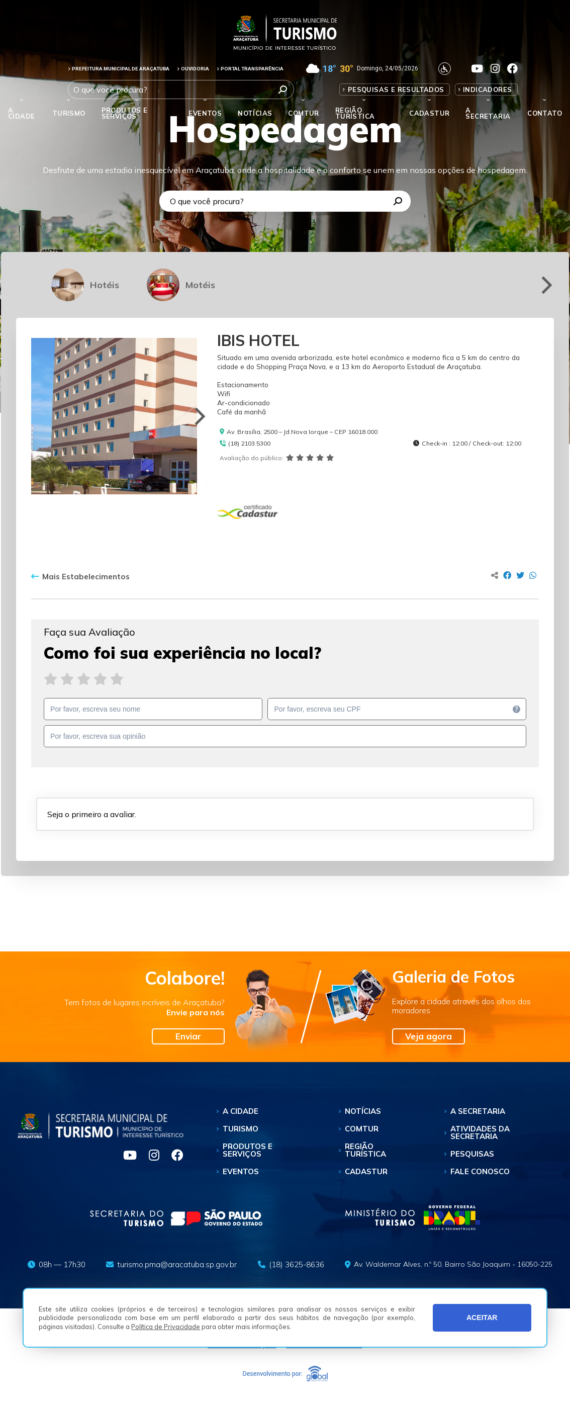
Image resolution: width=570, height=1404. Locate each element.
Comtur (303, 113)
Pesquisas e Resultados (396, 89)
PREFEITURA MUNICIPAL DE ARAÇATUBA (118, 68)
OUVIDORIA (193, 68)
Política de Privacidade (165, 1327)
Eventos (241, 1171)
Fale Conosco (480, 1171)
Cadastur (429, 113)
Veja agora (428, 1036)
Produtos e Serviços (125, 113)
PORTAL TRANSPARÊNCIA (250, 68)
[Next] (545, 285)
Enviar (188, 1036)
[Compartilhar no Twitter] (520, 575)
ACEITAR (482, 1317)
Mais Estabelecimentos (80, 576)
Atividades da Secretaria (480, 1132)
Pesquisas (472, 1154)
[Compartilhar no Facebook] (507, 575)
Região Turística (355, 113)
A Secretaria (477, 1111)
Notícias (255, 113)
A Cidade (21, 113)
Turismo (240, 1128)
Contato (544, 113)
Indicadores (487, 89)
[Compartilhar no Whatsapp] (532, 575)
